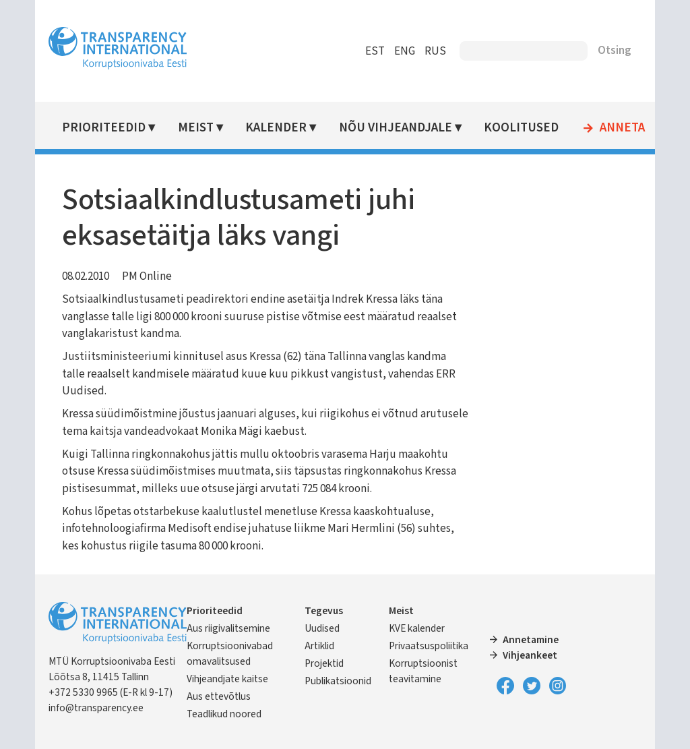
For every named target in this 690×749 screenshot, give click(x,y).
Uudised (322, 628)
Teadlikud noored (224, 714)
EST (375, 51)
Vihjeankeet (530, 655)
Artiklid (319, 646)
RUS (435, 51)
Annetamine (531, 640)
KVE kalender (417, 628)
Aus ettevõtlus (219, 696)
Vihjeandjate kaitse (227, 679)
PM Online (147, 276)
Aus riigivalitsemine (228, 628)
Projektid (324, 663)
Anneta (622, 128)
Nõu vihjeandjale (395, 127)
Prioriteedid (104, 127)
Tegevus (324, 611)
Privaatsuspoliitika (428, 646)
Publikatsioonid (338, 681)
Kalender (276, 127)
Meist (196, 127)
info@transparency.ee (96, 708)
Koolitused (521, 127)
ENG (404, 51)
